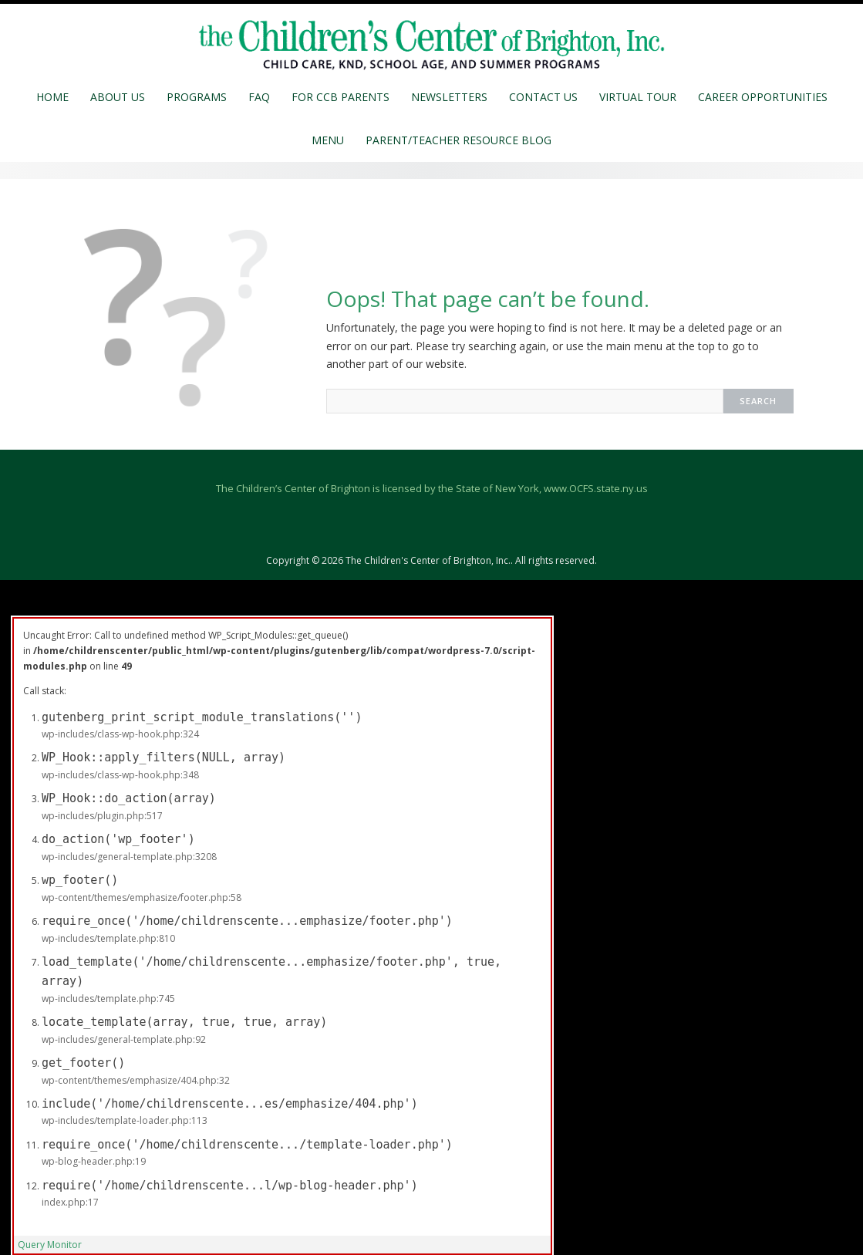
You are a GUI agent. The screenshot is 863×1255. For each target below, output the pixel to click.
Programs (197, 96)
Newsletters (449, 96)
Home (52, 96)
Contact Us (543, 96)
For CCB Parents (340, 96)
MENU (328, 140)
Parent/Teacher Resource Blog (458, 140)
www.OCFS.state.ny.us (596, 488)
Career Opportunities (763, 96)
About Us (117, 96)
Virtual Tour (637, 96)
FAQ (259, 96)
